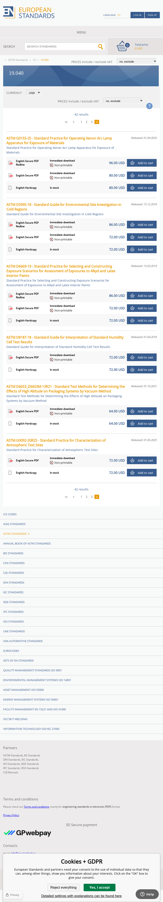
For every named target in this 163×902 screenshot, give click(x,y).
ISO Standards (13, 621)
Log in (137, 15)
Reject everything (63, 887)
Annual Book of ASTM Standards (27, 543)
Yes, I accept (99, 887)
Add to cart (145, 163)
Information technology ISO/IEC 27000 (31, 729)
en (118, 15)
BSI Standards (13, 553)
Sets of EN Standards (18, 660)
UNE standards (14, 631)
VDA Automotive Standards (23, 641)
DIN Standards (13, 582)
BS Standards (32, 755)
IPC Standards (13, 612)
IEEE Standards (14, 602)
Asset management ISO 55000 (23, 690)
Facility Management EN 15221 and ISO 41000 (34, 709)
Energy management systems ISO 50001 (30, 699)
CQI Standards (13, 573)
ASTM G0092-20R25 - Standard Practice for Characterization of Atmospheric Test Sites (55, 445)
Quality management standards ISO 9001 (32, 670)
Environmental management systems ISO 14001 (37, 680)
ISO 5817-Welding (15, 719)
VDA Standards (30, 768)
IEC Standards (13, 592)
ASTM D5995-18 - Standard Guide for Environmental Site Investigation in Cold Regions (63, 209)
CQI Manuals (10, 772)
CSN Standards (14, 563)
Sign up (152, 15)
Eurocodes (11, 651)
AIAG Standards (14, 524)
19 (34, 60)
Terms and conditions (36, 806)
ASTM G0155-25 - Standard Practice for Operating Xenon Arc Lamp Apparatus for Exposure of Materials (60, 145)
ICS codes (10, 514)
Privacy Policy (11, 815)
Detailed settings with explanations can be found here (81, 896)
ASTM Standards (18, 60)
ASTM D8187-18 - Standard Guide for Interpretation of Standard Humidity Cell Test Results (65, 342)
